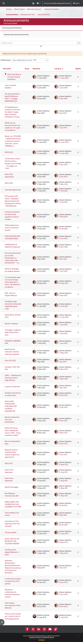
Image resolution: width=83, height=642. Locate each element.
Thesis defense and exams (12, 514)
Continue (41, 640)
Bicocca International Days (12, 442)
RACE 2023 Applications (9, 175)
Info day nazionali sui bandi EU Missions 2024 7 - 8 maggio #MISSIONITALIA (12, 97)
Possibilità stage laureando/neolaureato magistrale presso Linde (13, 305)
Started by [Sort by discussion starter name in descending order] (36, 69)
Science (9, 9)
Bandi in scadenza (11, 324)
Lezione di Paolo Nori (12, 387)
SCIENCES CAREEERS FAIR (12, 342)
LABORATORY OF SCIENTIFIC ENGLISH (12, 246)
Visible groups (5, 60)
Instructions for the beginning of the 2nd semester (12, 523)
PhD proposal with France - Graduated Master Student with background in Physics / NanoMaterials (13, 201)
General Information (52, 9)
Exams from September (9, 471)
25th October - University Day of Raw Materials (12, 605)
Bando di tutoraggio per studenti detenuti (12, 270)
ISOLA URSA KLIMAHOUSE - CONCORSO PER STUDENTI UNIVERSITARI (11, 406)
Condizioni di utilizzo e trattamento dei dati (41, 637)
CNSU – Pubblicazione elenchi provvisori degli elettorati (13, 377)
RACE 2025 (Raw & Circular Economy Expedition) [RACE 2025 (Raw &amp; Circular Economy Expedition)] (14, 77)
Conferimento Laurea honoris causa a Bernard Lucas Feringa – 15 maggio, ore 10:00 (13, 163)
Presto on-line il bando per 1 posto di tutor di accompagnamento (13, 616)
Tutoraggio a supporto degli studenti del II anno (13, 332)
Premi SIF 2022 (10, 361)
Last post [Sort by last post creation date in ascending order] (57, 69)
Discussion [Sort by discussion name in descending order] (7, 69)
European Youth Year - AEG (13, 368)
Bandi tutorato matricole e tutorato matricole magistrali (12, 351)
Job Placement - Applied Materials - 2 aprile (12, 552)
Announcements (12, 15)
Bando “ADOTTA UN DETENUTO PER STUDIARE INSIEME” (12, 541)
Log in (76, 3)
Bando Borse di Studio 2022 (13, 316)
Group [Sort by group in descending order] (27, 69)
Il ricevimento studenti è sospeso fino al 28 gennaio (13, 581)
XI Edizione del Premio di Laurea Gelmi (13, 394)
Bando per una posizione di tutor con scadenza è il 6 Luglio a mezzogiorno (12, 126)
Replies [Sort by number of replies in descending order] (78, 69)
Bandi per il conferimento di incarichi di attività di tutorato (12, 593)
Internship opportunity (13, 190)
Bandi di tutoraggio (11, 487)
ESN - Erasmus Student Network (11, 294)
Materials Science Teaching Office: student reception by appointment (12, 453)
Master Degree (19, 9)
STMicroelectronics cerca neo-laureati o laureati (12, 227)
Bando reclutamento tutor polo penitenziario (12, 419)
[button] (38, 3)
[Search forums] (39, 43)
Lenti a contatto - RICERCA (11, 86)
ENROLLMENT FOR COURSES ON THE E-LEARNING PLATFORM (13, 504)
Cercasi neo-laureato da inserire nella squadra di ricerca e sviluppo (12, 215)
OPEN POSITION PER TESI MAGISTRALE (12, 237)
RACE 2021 (9, 463)
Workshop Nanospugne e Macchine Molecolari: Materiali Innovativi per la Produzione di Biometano (13, 567)
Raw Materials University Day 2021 (12, 494)
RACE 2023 (9, 152)
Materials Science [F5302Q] (37, 9)
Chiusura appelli (10, 532)
